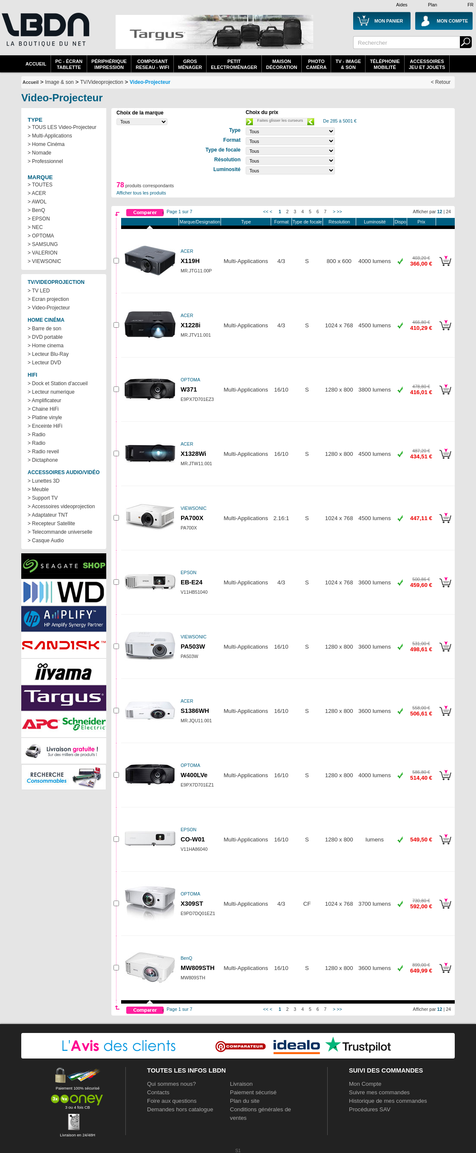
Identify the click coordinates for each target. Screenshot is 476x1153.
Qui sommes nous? (171, 1084)
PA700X (192, 518)
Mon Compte (365, 1084)
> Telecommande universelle (60, 532)
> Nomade (39, 153)
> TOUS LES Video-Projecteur (62, 127)
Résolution (339, 221)
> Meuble (38, 489)
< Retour (440, 82)
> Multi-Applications (50, 136)
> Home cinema (45, 346)
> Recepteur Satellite (51, 523)
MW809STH (198, 967)
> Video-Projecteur (49, 308)
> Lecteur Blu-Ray (48, 354)
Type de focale (307, 221)
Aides (402, 4)
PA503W (193, 646)
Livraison (241, 1084)
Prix (421, 221)
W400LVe (194, 775)
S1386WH (195, 710)
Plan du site (245, 1101)
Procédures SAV (370, 1109)
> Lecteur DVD (44, 363)
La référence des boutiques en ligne (44, 35)
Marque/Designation (200, 221)
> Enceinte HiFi (45, 426)
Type (246, 221)
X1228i (190, 325)
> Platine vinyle (45, 418)
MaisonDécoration (281, 64)
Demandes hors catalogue (180, 1109)
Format (281, 221)
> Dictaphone (43, 460)
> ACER (37, 193)
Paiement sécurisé (253, 1092)
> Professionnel (45, 161)
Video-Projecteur (150, 82)
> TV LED (39, 291)
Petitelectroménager (234, 64)
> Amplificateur (44, 400)
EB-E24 (191, 582)
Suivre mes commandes (379, 1092)
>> (339, 211)
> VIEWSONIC (44, 261)
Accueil (36, 63)
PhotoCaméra (316, 64)
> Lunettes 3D (44, 481)
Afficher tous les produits (141, 192)
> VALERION (42, 253)
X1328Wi (193, 453)
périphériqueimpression (109, 64)
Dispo (400, 221)
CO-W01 (193, 839)
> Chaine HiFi (43, 409)
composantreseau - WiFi (152, 64)
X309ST (192, 903)
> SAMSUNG (43, 244)
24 (448, 211)
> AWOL (37, 202)
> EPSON (39, 219)
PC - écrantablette (68, 64)
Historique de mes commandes (388, 1101)
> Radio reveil (43, 452)
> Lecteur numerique (51, 392)
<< (265, 211)
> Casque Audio (46, 541)
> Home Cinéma (46, 144)
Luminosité (375, 221)
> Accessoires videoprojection (61, 506)
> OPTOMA (41, 236)
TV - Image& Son (348, 64)
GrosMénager (190, 64)
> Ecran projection (48, 299)
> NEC (35, 227)
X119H (190, 260)
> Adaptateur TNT (48, 515)
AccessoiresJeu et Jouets (427, 64)
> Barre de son (44, 329)
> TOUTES (40, 185)
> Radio (36, 435)
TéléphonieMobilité (385, 64)
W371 (189, 389)
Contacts (158, 1092)
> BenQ (36, 210)
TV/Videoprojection (101, 82)
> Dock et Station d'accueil (58, 383)
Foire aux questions (171, 1101)
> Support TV (43, 498)
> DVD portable (45, 337)
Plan (432, 4)
